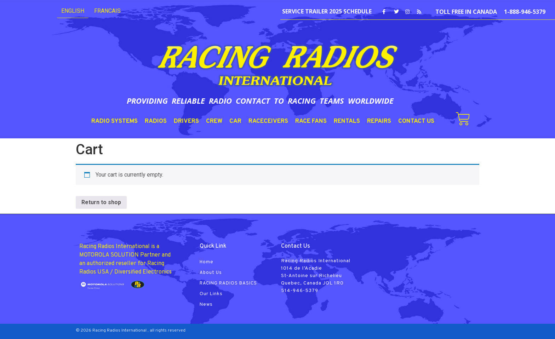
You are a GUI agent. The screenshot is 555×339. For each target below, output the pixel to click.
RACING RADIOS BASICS (228, 283)
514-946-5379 (299, 291)
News (206, 305)
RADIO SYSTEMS (114, 121)
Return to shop (101, 202)
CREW (214, 121)
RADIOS (156, 121)
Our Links (211, 294)
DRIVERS (186, 121)
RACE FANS (311, 121)
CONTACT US (416, 121)
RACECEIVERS (268, 121)
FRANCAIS (107, 10)
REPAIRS (379, 121)
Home (206, 262)
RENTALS (347, 121)
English (72, 10)
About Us (211, 273)
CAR (235, 121)
